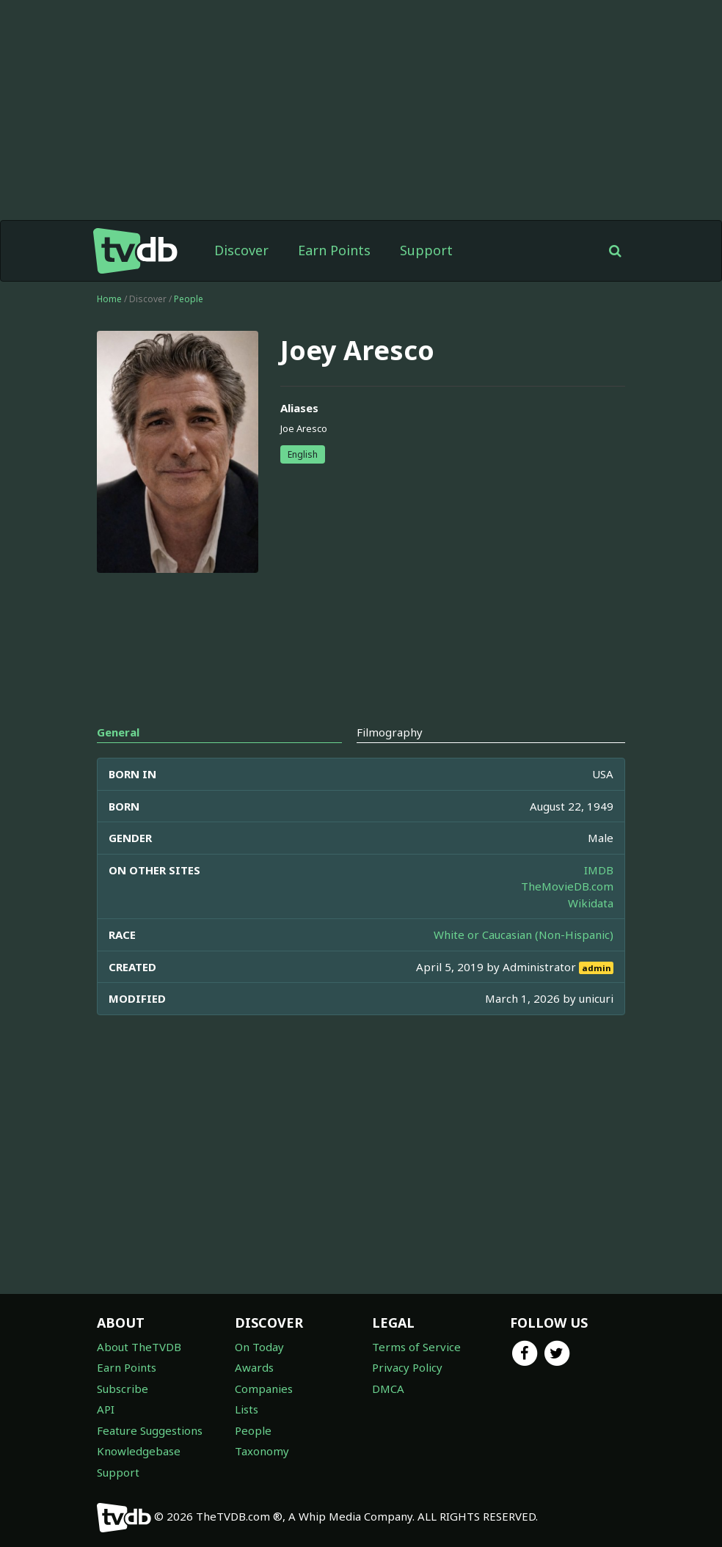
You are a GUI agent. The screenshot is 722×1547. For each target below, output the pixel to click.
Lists (246, 1409)
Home (109, 299)
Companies (264, 1388)
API (105, 1409)
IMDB (598, 870)
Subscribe (122, 1388)
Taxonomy (262, 1451)
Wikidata (590, 903)
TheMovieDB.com (567, 886)
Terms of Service (416, 1346)
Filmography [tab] (390, 732)
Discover (241, 250)
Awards (254, 1367)
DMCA (388, 1388)
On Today (259, 1346)
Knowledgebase (138, 1451)
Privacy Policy (407, 1367)
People (188, 299)
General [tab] (118, 732)
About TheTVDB (139, 1346)
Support (426, 250)
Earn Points (334, 250)
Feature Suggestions (150, 1430)
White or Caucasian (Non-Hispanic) (523, 934)
